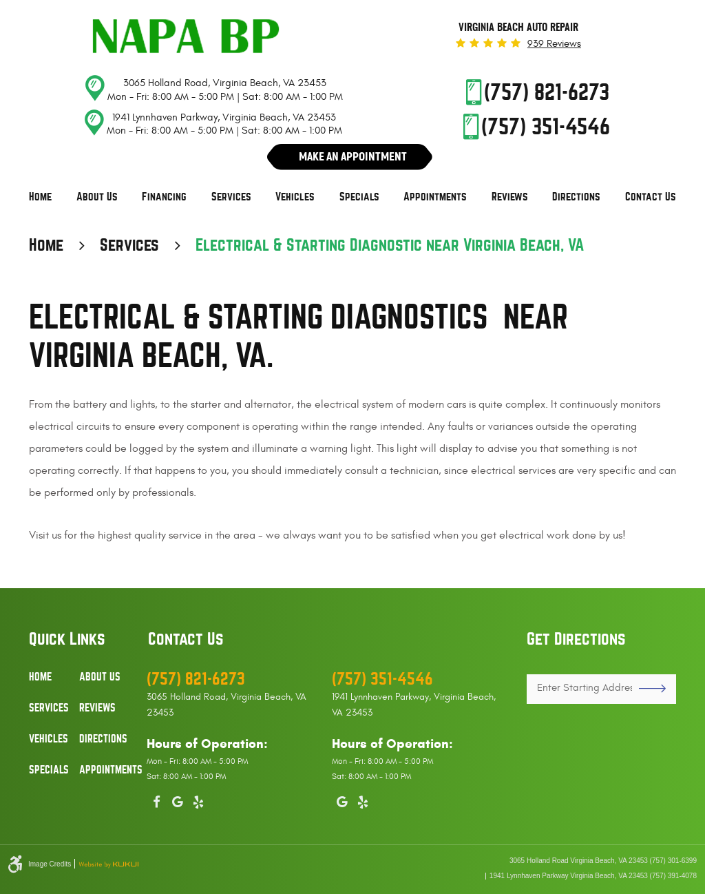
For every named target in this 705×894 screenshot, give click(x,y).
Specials (359, 196)
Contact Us (650, 196)
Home (40, 196)
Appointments (435, 196)
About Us (97, 196)
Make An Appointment (353, 156)
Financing (164, 196)
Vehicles (295, 196)
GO (647, 689)
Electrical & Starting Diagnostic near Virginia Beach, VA (390, 245)
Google (177, 799)
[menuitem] (40, 197)
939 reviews (554, 44)
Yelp (198, 799)
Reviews (510, 196)
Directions (576, 196)
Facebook (157, 799)
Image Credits (49, 864)
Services (231, 196)
